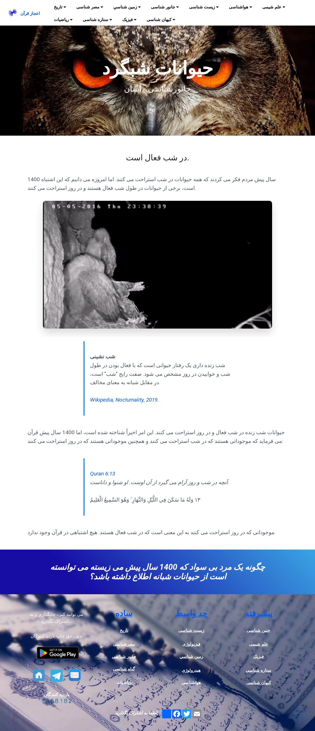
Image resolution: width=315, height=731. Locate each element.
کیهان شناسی (159, 19)
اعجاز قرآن (30, 13)
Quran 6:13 (102, 473)
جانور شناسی (163, 7)
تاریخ (58, 7)
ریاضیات (61, 19)
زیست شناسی (202, 7)
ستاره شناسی (95, 19)
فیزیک (127, 19)
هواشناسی (238, 7)
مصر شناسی (87, 7)
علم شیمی (271, 7)
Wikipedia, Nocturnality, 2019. (124, 400)
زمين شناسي (125, 7)
